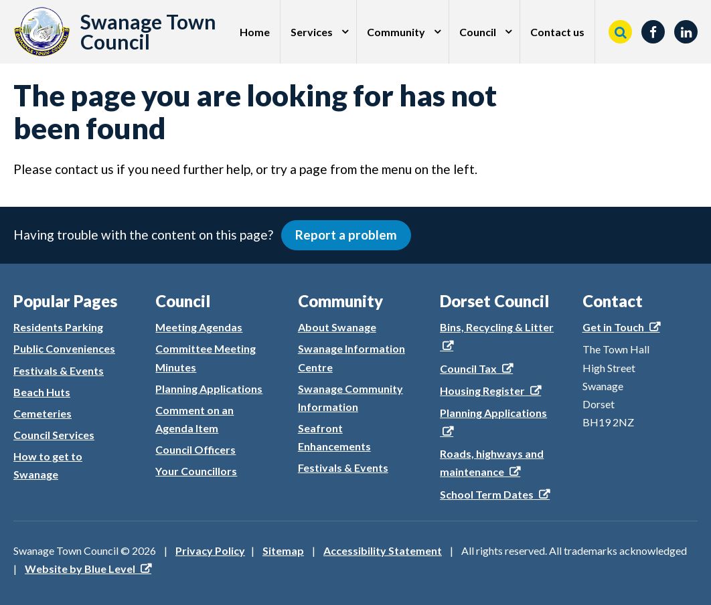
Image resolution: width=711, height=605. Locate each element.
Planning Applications (208, 388)
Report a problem (346, 234)
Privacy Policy (210, 550)
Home (255, 31)
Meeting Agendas (198, 327)
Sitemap (283, 550)
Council (477, 31)
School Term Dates (487, 494)
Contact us (557, 31)
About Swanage (337, 327)
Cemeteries (42, 413)
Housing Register (482, 390)
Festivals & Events (58, 370)
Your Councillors (196, 470)
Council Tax (468, 368)
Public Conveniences (64, 348)
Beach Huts (41, 391)
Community (396, 31)
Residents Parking (58, 327)
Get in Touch (613, 327)
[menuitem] (255, 32)
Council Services (53, 434)
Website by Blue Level (80, 568)
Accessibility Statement (382, 550)
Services (312, 31)
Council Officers (195, 449)
